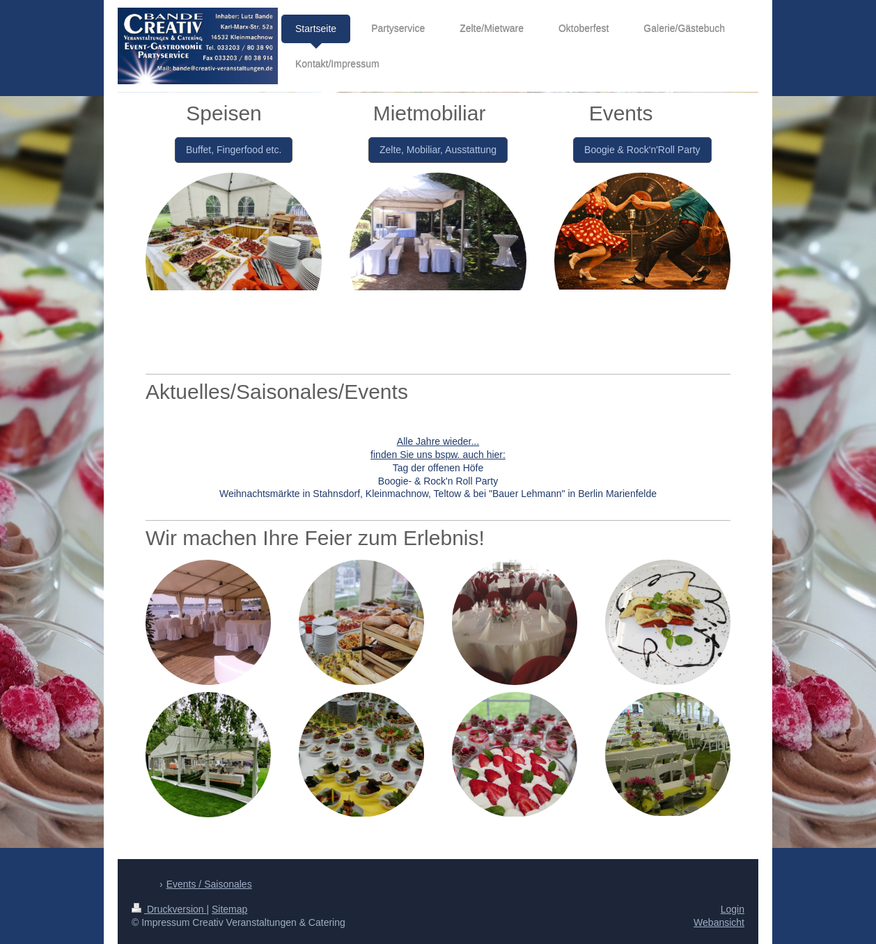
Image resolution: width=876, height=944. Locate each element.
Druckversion (169, 909)
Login (732, 909)
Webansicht (719, 922)
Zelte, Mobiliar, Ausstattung (438, 149)
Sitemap (229, 909)
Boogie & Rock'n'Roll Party (642, 149)
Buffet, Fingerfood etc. (234, 149)
